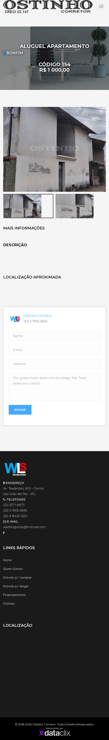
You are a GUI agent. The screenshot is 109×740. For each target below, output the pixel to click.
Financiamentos (14, 595)
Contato (9, 603)
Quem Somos (13, 569)
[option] (54, 149)
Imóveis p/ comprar (17, 577)
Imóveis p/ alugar (16, 586)
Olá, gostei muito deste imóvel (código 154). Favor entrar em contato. (54, 387)
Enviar (20, 410)
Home (7, 560)
